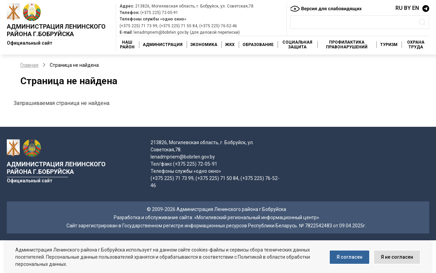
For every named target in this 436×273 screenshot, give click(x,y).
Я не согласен (397, 257)
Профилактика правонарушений (347, 44)
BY (407, 8)
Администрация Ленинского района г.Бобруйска (56, 30)
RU (399, 8)
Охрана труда (415, 44)
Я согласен (349, 257)
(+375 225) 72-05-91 (159, 12)
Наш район (127, 44)
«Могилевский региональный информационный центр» (256, 217)
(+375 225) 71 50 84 (178, 26)
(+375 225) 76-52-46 (218, 26)
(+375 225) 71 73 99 (138, 26)
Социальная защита (297, 44)
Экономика (203, 44)
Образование (258, 44)
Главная (29, 65)
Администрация (163, 44)
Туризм (389, 44)
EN (415, 8)
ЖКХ (230, 44)
